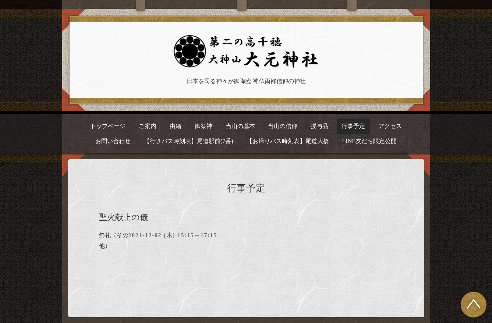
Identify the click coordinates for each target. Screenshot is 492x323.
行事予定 (353, 126)
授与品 (319, 126)
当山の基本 (240, 126)
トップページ (107, 126)
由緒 (175, 126)
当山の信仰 (282, 126)
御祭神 (203, 126)
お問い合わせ (113, 141)
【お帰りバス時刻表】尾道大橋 (288, 141)
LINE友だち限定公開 (369, 141)
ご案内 (147, 126)
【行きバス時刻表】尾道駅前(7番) (188, 141)
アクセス (390, 126)
